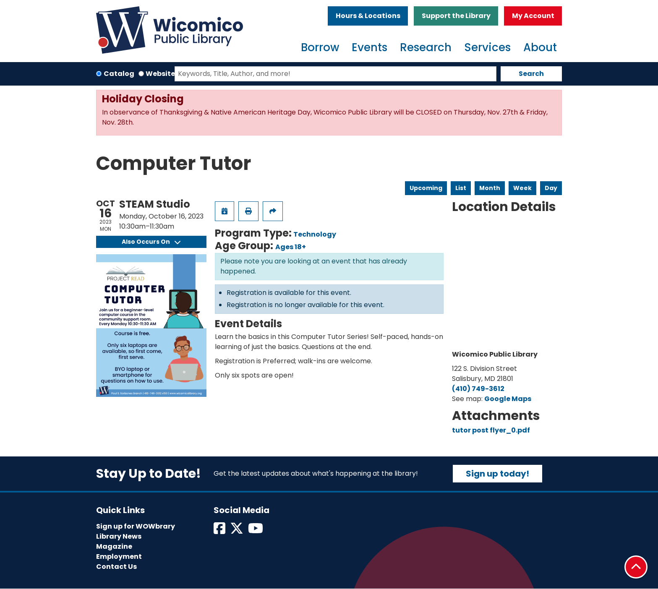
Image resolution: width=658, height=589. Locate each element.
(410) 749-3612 (478, 389)
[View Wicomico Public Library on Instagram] (256, 531)
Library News (118, 536)
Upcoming (426, 188)
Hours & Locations (368, 16)
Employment (119, 556)
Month (489, 188)
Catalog (119, 73)
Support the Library (456, 16)
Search (531, 73)
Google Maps (507, 399)
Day (551, 188)
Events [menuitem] (369, 47)
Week (522, 188)
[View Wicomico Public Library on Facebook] (220, 531)
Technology (314, 234)
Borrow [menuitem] (320, 47)
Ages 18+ (290, 247)
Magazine (114, 546)
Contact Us (116, 566)
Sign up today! (497, 474)
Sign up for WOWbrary (135, 526)
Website (160, 73)
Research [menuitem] (426, 47)
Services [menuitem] (487, 47)
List (460, 188)
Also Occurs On (151, 241)
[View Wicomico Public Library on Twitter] (237, 531)
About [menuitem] (540, 47)
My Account (533, 16)
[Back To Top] (636, 567)
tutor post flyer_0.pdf (491, 430)
